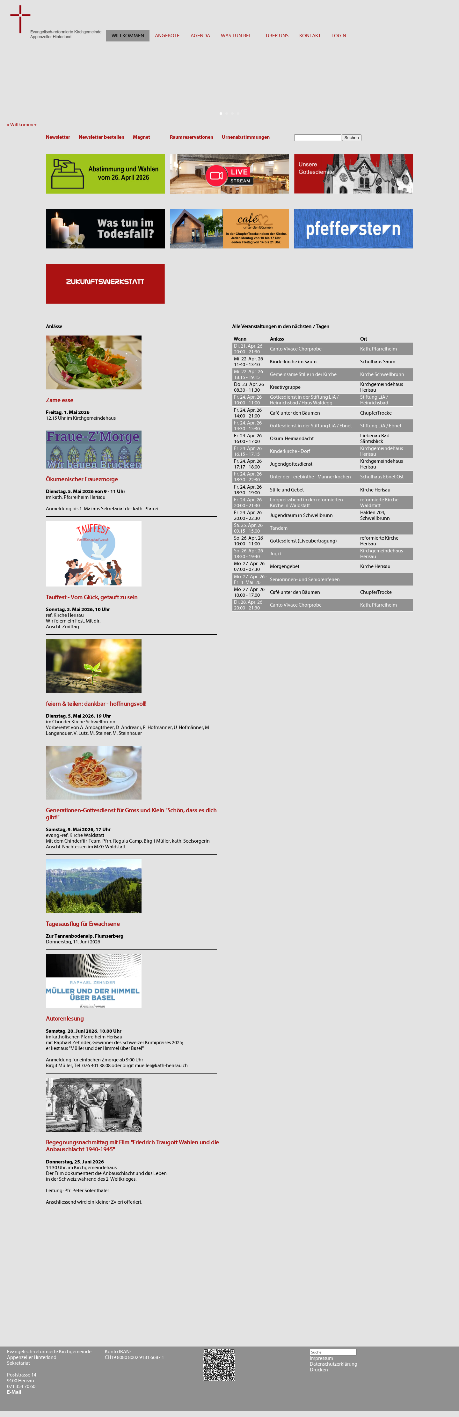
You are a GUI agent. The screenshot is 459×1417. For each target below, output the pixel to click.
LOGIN (339, 36)
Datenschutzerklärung (333, 1364)
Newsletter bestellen (101, 137)
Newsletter (58, 137)
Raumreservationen (191, 137)
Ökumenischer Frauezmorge (82, 479)
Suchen (352, 137)
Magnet (141, 137)
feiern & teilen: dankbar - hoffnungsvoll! (96, 703)
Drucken (319, 1370)
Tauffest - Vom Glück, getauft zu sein (92, 597)
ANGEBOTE (167, 36)
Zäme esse (59, 400)
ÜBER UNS (277, 36)
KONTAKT (310, 36)
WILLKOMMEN (128, 36)
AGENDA (200, 36)
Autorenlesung (65, 1018)
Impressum (321, 1358)
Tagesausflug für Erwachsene (83, 923)
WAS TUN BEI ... (238, 36)
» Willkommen (23, 125)
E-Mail (14, 1392)
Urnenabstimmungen (246, 137)
